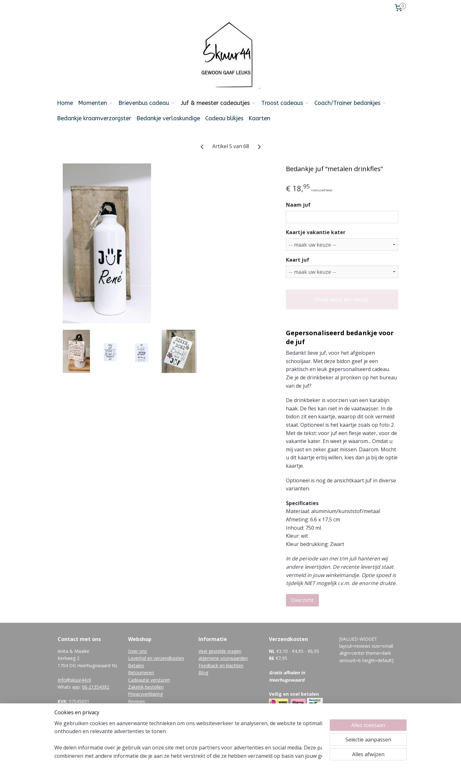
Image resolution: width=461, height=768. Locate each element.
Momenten (95, 103)
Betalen (136, 665)
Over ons (137, 651)
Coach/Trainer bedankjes (350, 103)
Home (65, 103)
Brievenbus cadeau (146, 103)
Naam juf (298, 204)
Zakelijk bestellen (146, 687)
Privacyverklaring (145, 694)
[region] (188, 739)
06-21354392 (95, 687)
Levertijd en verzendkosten (156, 658)
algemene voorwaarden (223, 658)
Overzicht (302, 600)
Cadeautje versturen (149, 680)
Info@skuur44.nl (74, 680)
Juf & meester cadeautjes (218, 103)
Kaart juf (297, 259)
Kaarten (259, 118)
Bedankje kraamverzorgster (94, 118)
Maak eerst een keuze (341, 299)
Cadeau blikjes (224, 118)
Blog (203, 672)
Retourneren (141, 672)
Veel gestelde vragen (219, 651)
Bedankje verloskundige (168, 118)
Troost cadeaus (285, 103)
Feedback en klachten (220, 665)
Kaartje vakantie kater (315, 232)
